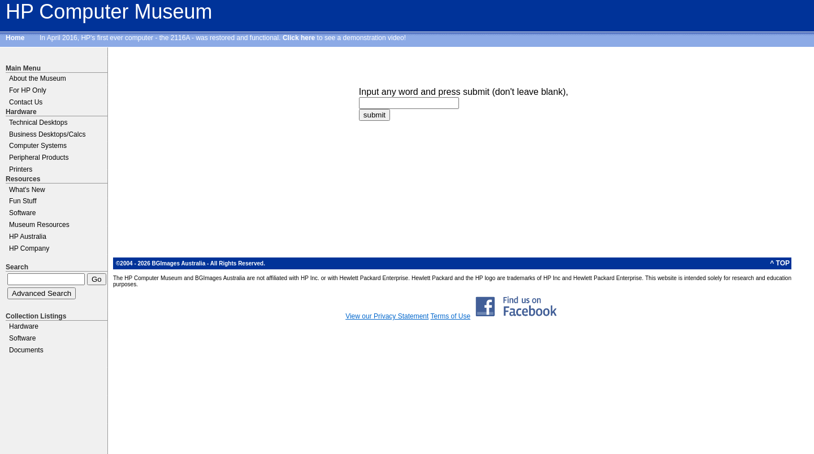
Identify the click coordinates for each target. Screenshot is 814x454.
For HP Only (27, 90)
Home (15, 38)
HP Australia (27, 237)
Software (22, 213)
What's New (27, 190)
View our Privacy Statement (386, 316)
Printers (20, 169)
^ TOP (780, 263)
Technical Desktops (38, 122)
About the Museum (37, 78)
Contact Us (25, 102)
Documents (26, 350)
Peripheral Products (38, 157)
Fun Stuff (22, 201)
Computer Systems (38, 146)
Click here (299, 38)
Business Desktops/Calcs (47, 134)
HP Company (29, 248)
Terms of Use (450, 316)
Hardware (23, 326)
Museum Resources (39, 225)
